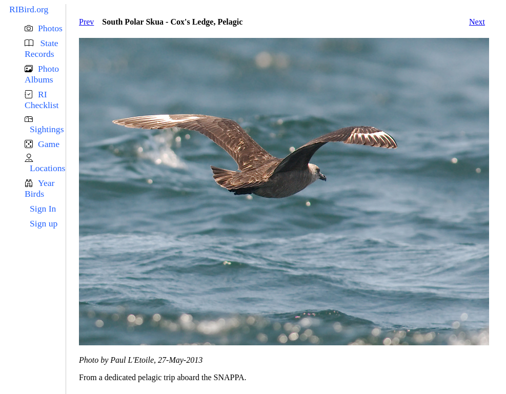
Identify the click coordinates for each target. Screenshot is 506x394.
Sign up (43, 223)
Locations (47, 168)
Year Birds (39, 188)
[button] (45, 28)
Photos (50, 28)
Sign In (43, 208)
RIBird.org (28, 9)
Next (477, 21)
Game (48, 144)
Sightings (47, 129)
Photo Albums (42, 74)
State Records (41, 48)
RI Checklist (41, 99)
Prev (86, 21)
